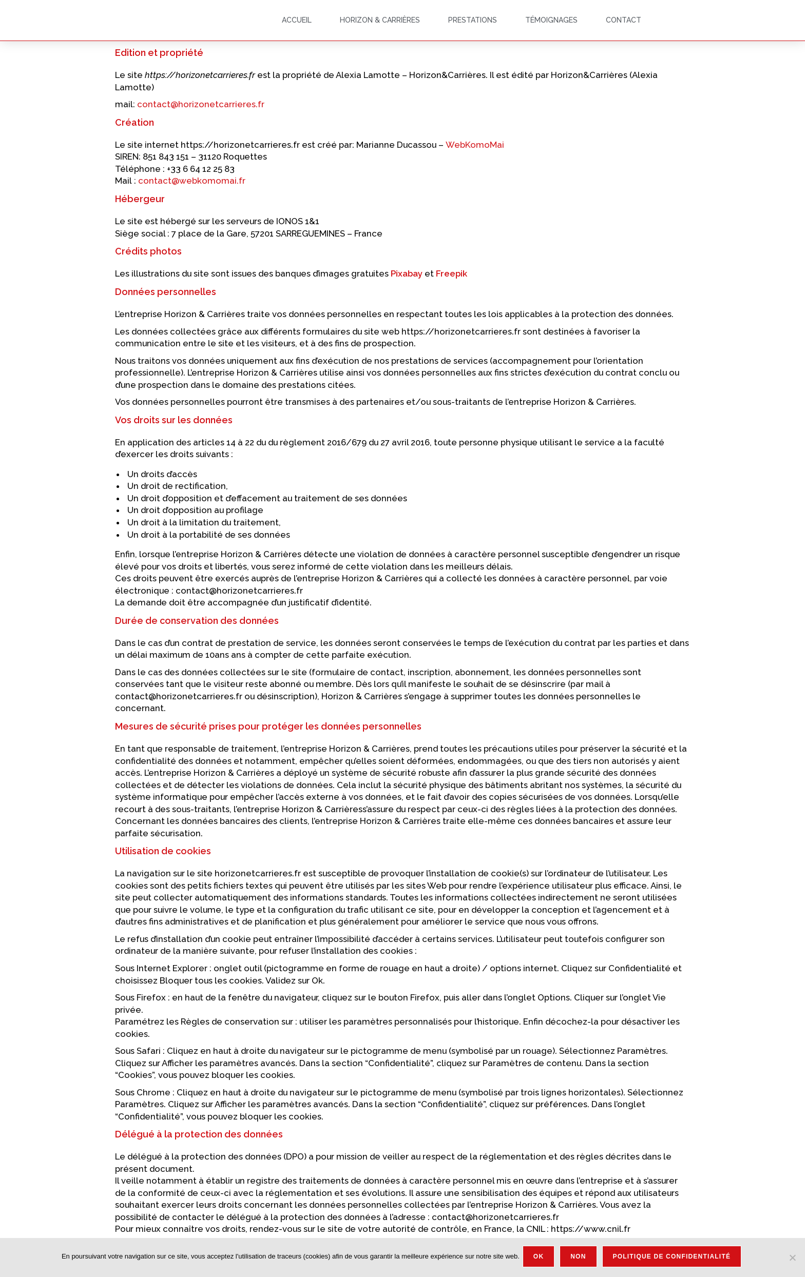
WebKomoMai (476, 145)
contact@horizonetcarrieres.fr (200, 104)
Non (580, 1258)
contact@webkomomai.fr (191, 180)
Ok (540, 1258)
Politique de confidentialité (674, 1258)
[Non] (792, 1258)
